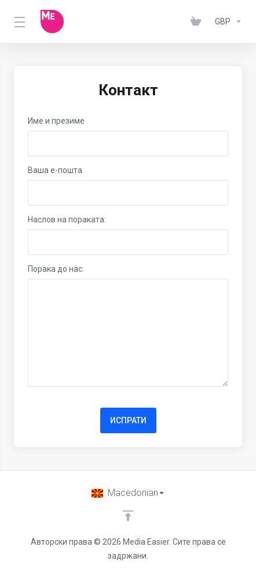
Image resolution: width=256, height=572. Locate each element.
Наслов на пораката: (67, 219)
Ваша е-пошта (55, 170)
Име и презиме (56, 120)
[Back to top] (128, 516)
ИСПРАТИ (128, 420)
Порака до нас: (56, 269)
